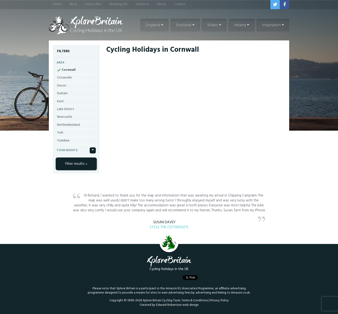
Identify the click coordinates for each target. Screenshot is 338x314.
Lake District (65, 109)
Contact (180, 4)
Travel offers (93, 4)
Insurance (142, 4)
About (161, 4)
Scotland (185, 25)
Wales (214, 25)
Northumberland (68, 124)
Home (57, 4)
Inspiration (273, 25)
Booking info (119, 4)
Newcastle (64, 116)
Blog (73, 4)
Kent (60, 101)
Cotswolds (64, 77)
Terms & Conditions (194, 300)
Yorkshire (63, 140)
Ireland (241, 25)
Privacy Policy (219, 300)
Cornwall (69, 69)
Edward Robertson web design (177, 304)
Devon (61, 85)
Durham (62, 93)
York (60, 132)
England (154, 25)
